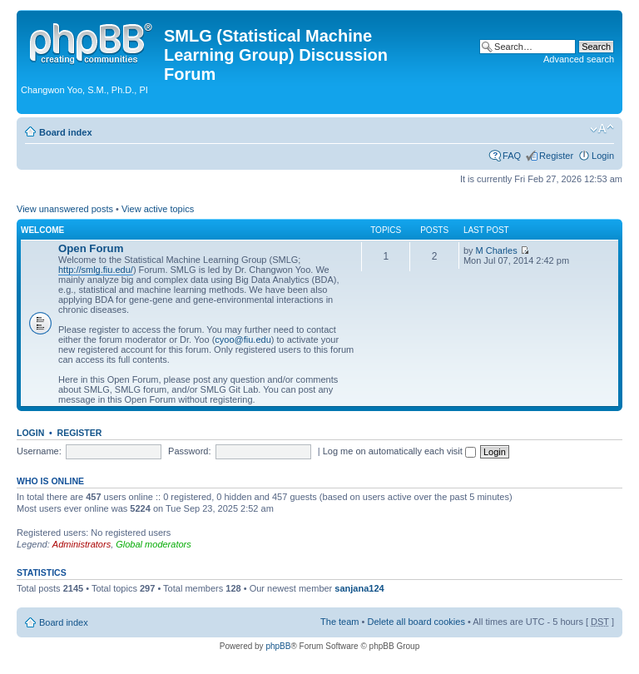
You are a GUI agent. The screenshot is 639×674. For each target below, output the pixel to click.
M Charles (497, 250)
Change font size (602, 128)
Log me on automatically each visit (399, 451)
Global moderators (153, 544)
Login (603, 156)
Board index (65, 132)
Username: (39, 451)
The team (339, 622)
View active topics (157, 209)
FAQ (512, 156)
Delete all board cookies (415, 622)
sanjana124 (359, 588)
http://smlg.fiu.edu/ (95, 270)
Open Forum (90, 248)
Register (556, 156)
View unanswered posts (65, 209)
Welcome (42, 230)
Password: (189, 451)
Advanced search (578, 59)
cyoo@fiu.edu (242, 339)
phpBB (277, 646)
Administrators (81, 544)
